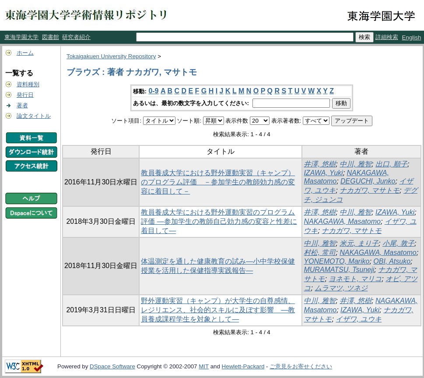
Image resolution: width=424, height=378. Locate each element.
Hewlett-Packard (243, 366)
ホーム (25, 52)
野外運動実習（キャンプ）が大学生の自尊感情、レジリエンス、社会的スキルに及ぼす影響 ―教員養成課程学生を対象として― (218, 310)
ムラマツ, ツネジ (341, 288)
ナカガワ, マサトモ (369, 190)
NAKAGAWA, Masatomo (342, 221)
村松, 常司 (320, 252)
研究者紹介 (76, 37)
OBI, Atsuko (391, 261)
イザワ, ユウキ (359, 319)
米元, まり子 (359, 243)
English (411, 37)
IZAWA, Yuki (323, 173)
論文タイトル (34, 116)
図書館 (50, 37)
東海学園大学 (21, 37)
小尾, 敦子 (398, 243)
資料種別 (28, 84)
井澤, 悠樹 (320, 164)
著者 (22, 105)
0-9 (153, 91)
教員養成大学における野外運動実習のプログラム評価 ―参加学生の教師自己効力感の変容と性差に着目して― (219, 221)
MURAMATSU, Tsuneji (339, 269)
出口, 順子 (391, 164)
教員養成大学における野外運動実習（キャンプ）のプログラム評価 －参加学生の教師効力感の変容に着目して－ (218, 182)
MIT (204, 366)
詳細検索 (386, 37)
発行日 (25, 95)
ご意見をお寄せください (301, 366)
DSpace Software (112, 366)
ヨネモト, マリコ (355, 279)
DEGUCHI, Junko (367, 181)
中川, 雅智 (355, 164)
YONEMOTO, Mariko (336, 261)
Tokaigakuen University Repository (111, 56)
